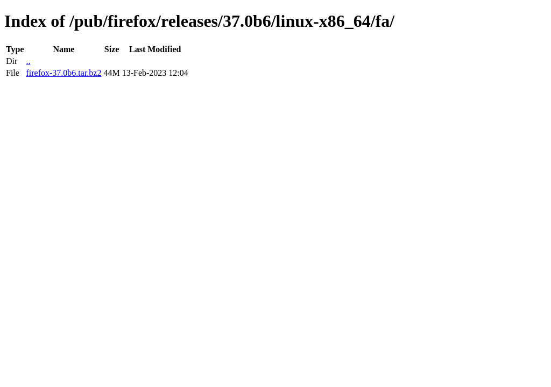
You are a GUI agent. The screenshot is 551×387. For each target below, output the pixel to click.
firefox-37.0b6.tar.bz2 (63, 72)
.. (28, 61)
